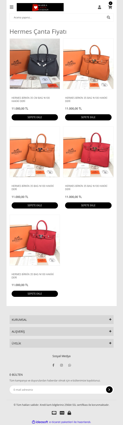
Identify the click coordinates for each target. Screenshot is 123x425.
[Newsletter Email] (62, 390)
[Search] (62, 17)
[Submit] (109, 389)
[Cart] (110, 7)
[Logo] (40, 7)
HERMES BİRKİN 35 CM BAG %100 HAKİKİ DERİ (31, 99)
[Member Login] (99, 7)
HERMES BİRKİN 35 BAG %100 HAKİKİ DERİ (86, 99)
